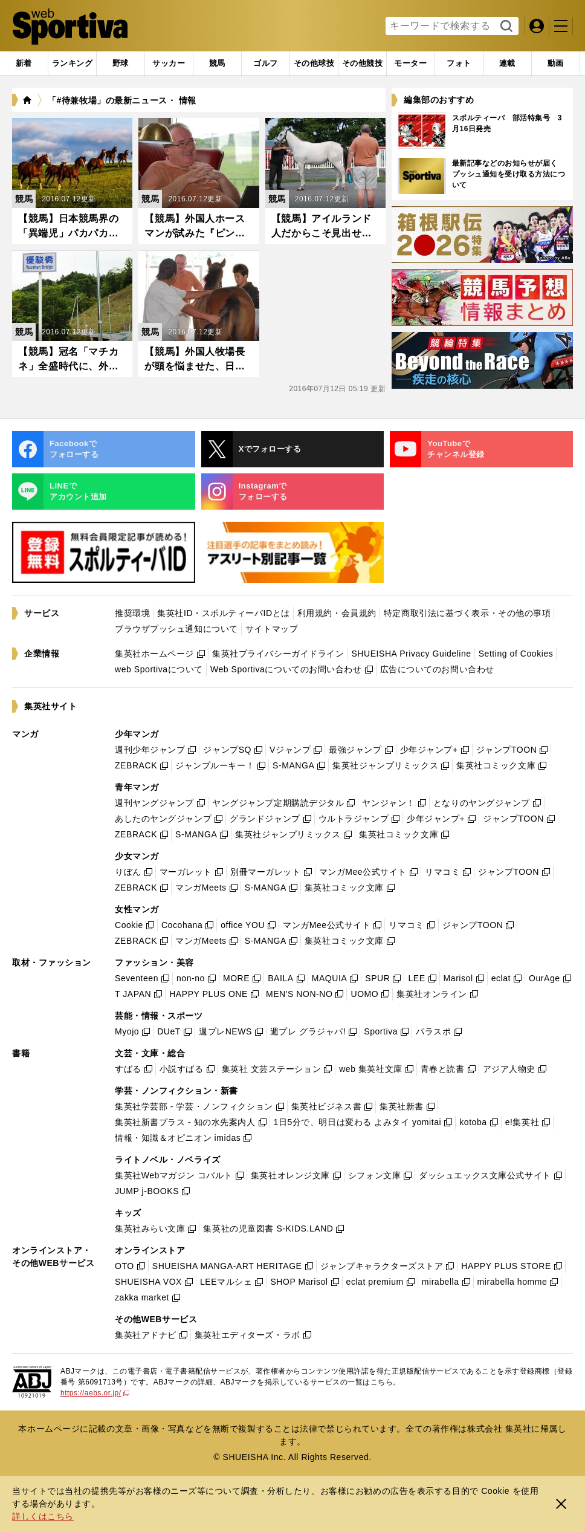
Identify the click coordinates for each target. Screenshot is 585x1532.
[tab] (120, 63)
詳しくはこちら (43, 1516)
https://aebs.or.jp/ (94, 1393)
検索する (504, 26)
